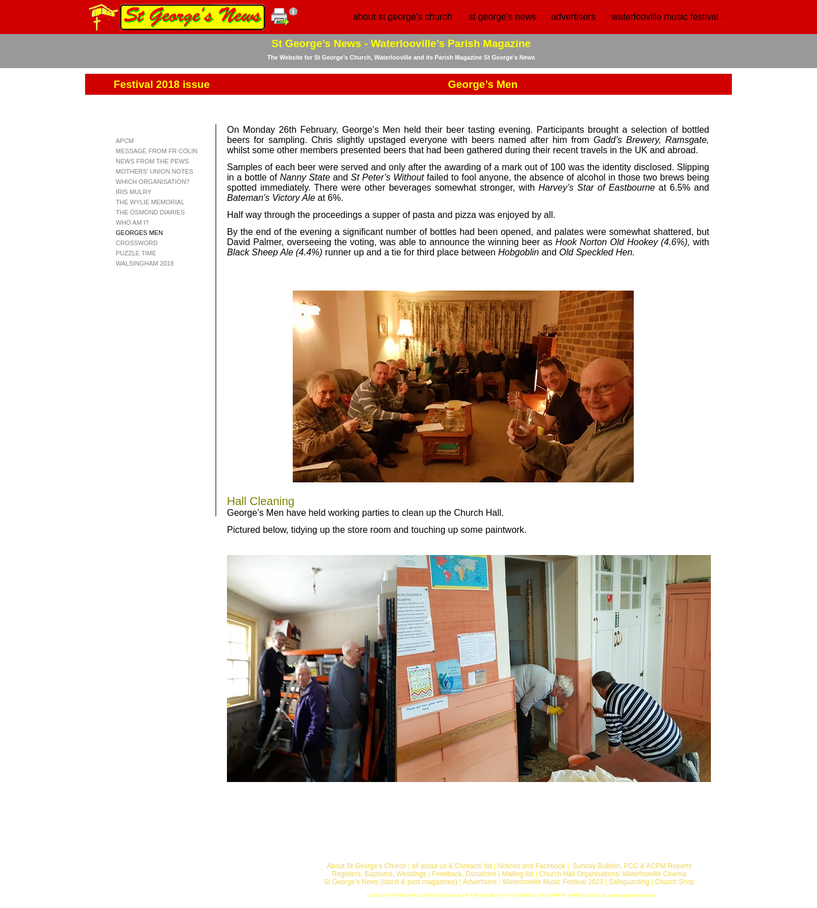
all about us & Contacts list (452, 866)
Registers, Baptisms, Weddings (379, 874)
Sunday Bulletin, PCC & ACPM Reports (631, 866)
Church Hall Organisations (578, 874)
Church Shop (674, 882)
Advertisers (480, 882)
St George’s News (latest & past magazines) (390, 882)
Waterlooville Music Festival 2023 (554, 882)
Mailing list (518, 874)
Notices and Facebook (531, 866)
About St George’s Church (366, 866)
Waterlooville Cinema (654, 874)
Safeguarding (629, 882)
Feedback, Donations (464, 874)
